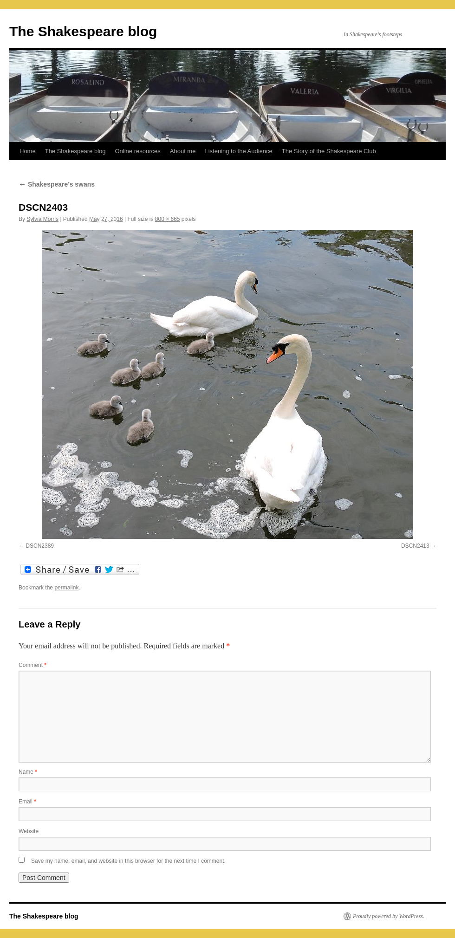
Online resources (138, 151)
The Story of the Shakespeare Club (329, 151)
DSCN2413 (415, 546)
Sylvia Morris (42, 219)
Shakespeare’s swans (57, 184)
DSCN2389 (40, 546)
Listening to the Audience (238, 151)
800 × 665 (167, 219)
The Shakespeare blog (83, 31)
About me (183, 151)
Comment (32, 665)
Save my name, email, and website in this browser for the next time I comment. (128, 861)
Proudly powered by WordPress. (388, 916)
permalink (66, 587)
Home (28, 151)
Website (29, 831)
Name (28, 772)
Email (27, 801)
